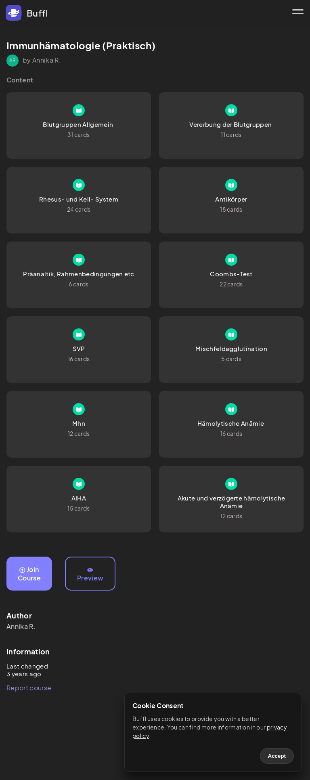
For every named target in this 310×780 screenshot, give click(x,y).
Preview (90, 574)
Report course (28, 687)
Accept (277, 756)
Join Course (29, 573)
